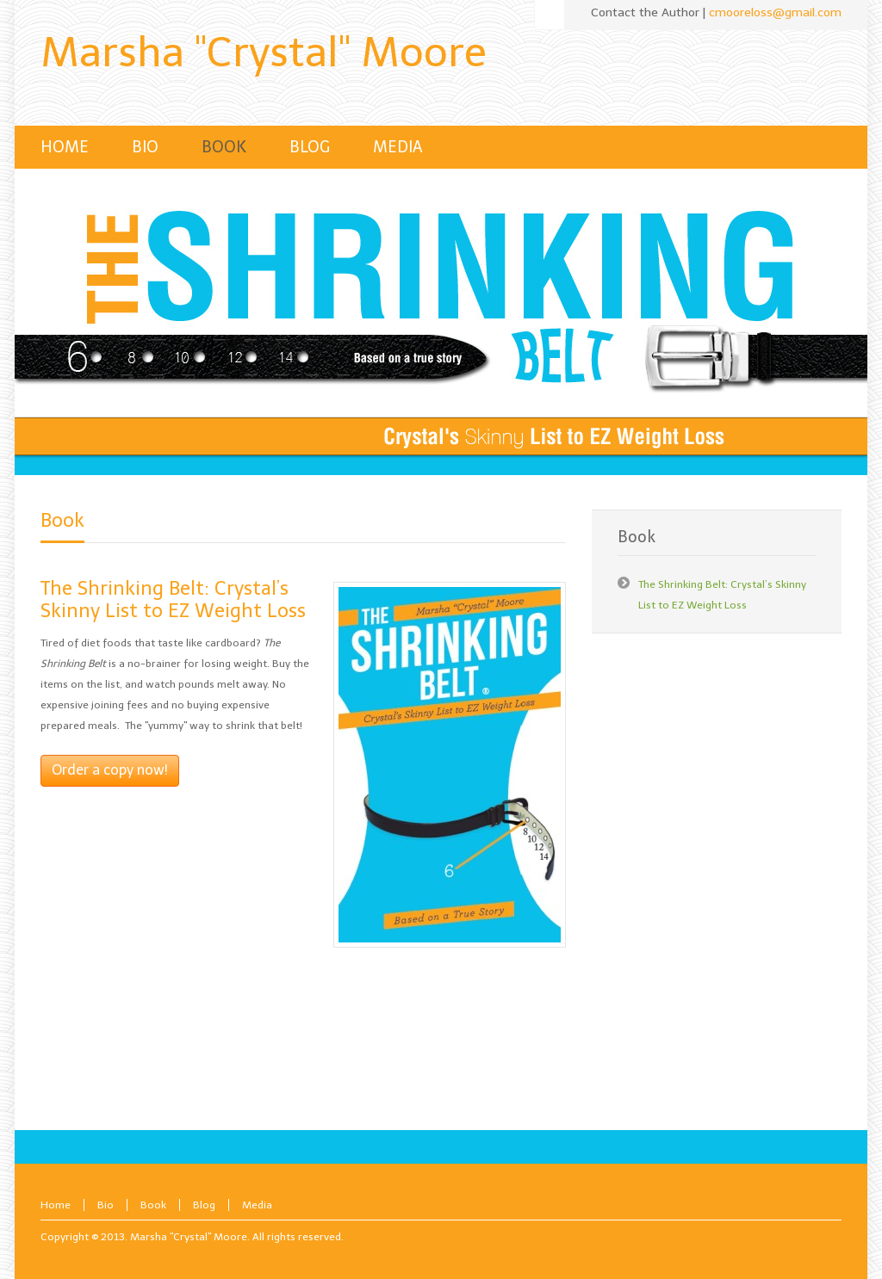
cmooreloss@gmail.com (775, 12)
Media (257, 1205)
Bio (105, 1205)
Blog (204, 1205)
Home (55, 1205)
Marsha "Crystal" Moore (263, 52)
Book (62, 520)
